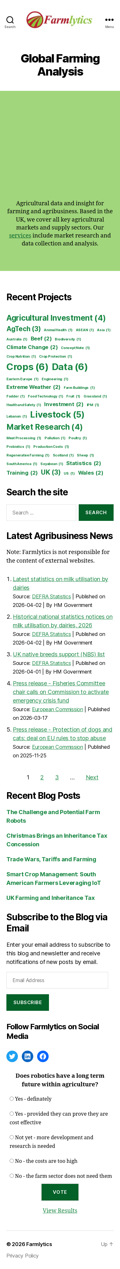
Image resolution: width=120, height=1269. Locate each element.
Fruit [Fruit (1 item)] (73, 396)
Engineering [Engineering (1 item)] (55, 379)
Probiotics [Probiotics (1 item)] (18, 446)
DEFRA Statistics (51, 596)
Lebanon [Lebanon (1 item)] (16, 416)
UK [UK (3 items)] (51, 472)
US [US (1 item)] (69, 473)
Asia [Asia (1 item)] (103, 330)
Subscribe (27, 1002)
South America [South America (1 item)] (21, 464)
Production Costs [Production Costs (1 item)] (51, 446)
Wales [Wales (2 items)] (90, 473)
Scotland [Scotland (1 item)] (63, 455)
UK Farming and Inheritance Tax (50, 897)
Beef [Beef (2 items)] (41, 339)
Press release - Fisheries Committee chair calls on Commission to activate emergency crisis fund (61, 692)
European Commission (57, 709)
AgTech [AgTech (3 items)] (23, 329)
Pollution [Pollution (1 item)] (55, 438)
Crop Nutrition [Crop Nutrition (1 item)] (21, 356)
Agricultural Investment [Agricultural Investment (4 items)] (56, 318)
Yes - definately (33, 1099)
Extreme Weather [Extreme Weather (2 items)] (33, 387)
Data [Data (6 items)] (70, 367)
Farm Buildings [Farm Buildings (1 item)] (79, 387)
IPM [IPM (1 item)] (93, 405)
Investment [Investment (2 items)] (64, 404)
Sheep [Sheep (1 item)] (85, 455)
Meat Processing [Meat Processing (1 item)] (23, 438)
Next (92, 777)
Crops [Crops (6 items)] (27, 367)
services (20, 235)
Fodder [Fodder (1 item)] (15, 396)
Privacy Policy (22, 1255)
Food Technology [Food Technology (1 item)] (45, 396)
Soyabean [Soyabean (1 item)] (51, 464)
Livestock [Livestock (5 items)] (57, 414)
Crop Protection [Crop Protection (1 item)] (55, 356)
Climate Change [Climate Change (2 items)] (32, 347)
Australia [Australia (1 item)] (17, 339)
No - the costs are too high (46, 1161)
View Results (60, 1210)
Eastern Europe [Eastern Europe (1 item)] (22, 379)
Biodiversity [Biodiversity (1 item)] (68, 339)
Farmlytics (39, 1244)
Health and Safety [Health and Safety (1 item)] (23, 405)
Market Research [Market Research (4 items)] (44, 427)
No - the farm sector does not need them (63, 1176)
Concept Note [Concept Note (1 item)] (75, 348)
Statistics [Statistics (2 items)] (83, 463)
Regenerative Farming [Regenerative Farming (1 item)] (28, 455)
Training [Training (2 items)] (22, 473)
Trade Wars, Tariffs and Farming (51, 859)
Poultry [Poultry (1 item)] (77, 438)
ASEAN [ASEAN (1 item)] (85, 330)
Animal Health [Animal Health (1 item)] (58, 330)
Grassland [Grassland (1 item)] (95, 396)
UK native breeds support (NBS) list (59, 654)
